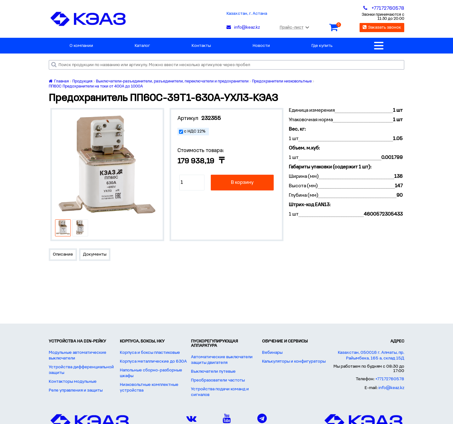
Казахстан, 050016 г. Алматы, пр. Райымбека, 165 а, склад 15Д (371, 355)
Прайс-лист (294, 28)
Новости (261, 45)
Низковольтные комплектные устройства (149, 387)
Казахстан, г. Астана (246, 13)
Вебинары (272, 352)
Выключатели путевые (213, 371)
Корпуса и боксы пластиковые (150, 352)
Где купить (322, 45)
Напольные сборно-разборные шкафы (151, 373)
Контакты (201, 45)
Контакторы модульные (73, 381)
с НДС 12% (194, 131)
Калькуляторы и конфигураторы (294, 361)
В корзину (242, 182)
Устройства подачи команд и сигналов (220, 392)
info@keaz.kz (391, 388)
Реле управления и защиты (76, 390)
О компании (81, 45)
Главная (59, 81)
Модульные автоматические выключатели (77, 355)
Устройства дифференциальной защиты (81, 370)
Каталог (142, 45)
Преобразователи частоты (218, 380)
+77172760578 (389, 379)
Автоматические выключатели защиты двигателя (222, 360)
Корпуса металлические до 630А (153, 361)
